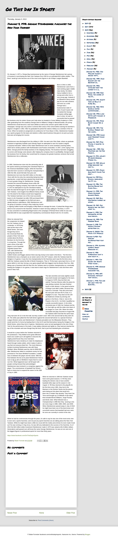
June (89, 52)
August (90, 46)
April (89, 59)
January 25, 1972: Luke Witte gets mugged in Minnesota (95, 116)
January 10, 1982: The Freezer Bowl (94, 220)
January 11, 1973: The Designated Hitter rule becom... (94, 214)
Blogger (87, 534)
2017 (87, 23)
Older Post (70, 513)
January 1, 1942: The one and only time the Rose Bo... (95, 282)
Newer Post (12, 513)
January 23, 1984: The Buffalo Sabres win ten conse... (94, 130)
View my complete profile (85, 316)
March (89, 62)
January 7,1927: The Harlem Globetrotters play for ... (95, 239)
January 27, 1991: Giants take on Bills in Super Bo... (95, 102)
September (91, 42)
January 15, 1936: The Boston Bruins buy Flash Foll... (94, 186)
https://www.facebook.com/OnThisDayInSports (22, 435)
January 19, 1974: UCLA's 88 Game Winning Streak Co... (95, 158)
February (90, 65)
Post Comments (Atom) (45, 520)
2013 (87, 30)
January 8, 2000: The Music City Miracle (94, 232)
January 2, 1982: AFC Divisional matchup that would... (94, 275)
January (90, 69)
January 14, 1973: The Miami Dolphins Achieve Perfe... (94, 193)
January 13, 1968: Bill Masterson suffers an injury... (95, 200)
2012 (87, 289)
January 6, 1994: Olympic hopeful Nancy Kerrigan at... (95, 247)
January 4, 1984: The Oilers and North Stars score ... (94, 261)
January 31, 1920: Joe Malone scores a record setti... (94, 73)
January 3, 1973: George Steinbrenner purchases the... (95, 268)
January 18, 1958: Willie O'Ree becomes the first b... (95, 165)
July (89, 49)
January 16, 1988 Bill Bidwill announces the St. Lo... (94, 179)
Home (41, 513)
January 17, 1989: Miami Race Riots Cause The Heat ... (95, 172)
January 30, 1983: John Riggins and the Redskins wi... (95, 80)
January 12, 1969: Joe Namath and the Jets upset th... (95, 207)
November (91, 36)
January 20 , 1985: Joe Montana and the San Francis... (95, 151)
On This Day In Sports (30, 9)
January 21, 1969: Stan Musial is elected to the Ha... (95, 144)
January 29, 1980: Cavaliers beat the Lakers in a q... (94, 88)
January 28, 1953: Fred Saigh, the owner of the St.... (95, 95)
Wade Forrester (89, 310)
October (90, 39)
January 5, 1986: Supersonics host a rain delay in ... (94, 254)
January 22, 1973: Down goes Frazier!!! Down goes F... (95, 137)
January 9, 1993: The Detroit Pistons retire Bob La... (94, 226)
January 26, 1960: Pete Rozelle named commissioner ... (95, 109)
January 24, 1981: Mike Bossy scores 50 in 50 (95, 123)
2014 (87, 27)
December (90, 33)
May (88, 56)
